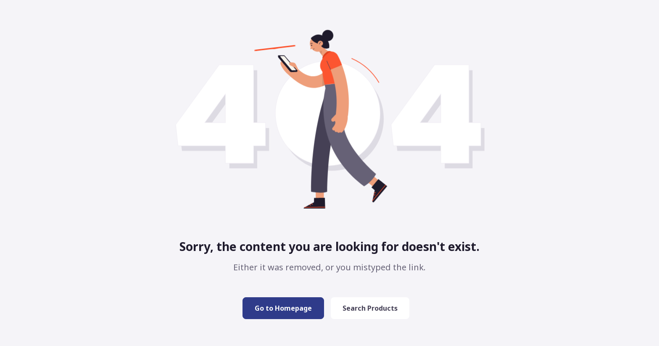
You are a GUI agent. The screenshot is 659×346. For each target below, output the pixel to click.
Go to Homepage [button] (283, 308)
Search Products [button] (370, 308)
